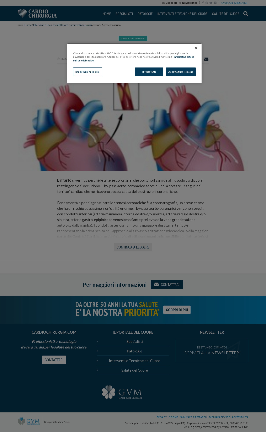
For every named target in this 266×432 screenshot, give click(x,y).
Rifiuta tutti (149, 71)
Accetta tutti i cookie (180, 71)
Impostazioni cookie (87, 71)
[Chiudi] (196, 48)
